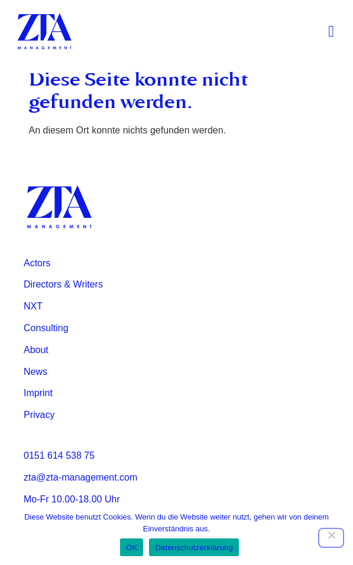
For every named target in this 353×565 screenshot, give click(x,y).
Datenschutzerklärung (193, 547)
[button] (331, 31)
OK (131, 547)
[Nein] (331, 538)
